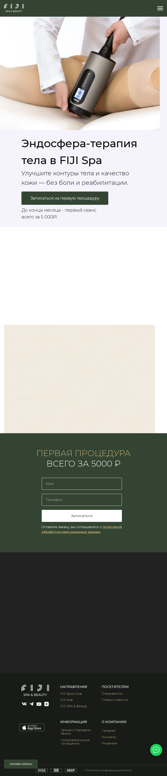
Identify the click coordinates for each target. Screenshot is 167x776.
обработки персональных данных (70, 532)
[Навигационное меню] (160, 8)
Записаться (81, 516)
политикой (112, 527)
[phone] (82, 500)
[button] (111, 730)
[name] (82, 484)
